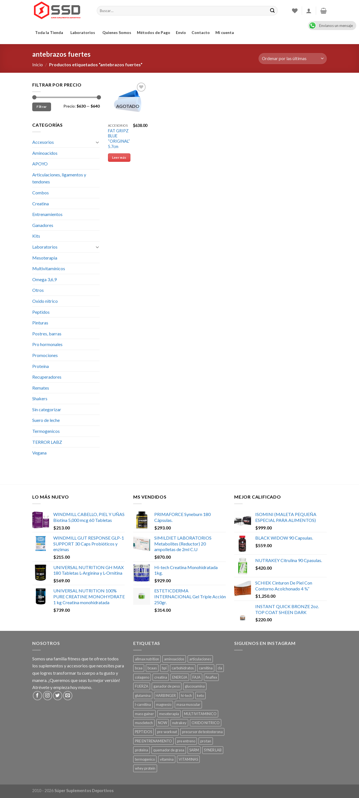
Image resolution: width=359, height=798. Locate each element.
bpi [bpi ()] (164, 668)
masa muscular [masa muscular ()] (188, 704)
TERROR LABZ (47, 442)
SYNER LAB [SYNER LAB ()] (213, 750)
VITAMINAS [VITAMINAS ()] (188, 759)
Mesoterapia (44, 257)
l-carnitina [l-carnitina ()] (143, 704)
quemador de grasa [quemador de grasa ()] (168, 750)
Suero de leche (46, 420)
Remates (40, 387)
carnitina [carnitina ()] (206, 668)
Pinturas (40, 322)
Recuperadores (46, 376)
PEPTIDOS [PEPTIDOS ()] (143, 731)
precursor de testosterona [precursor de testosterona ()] (202, 731)
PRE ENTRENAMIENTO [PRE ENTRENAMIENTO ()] (153, 741)
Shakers (39, 398)
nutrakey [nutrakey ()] (179, 722)
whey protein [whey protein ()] (145, 768)
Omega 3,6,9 (44, 279)
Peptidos (41, 312)
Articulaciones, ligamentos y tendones (59, 178)
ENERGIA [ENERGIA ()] (179, 677)
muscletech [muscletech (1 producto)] (144, 722)
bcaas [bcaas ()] (152, 668)
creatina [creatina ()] (160, 677)
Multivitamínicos (48, 268)
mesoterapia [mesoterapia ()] (169, 713)
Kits (36, 235)
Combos (40, 192)
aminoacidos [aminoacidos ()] (174, 659)
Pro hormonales (47, 344)
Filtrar (41, 106)
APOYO (40, 163)
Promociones (45, 355)
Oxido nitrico (45, 301)
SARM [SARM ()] (194, 750)
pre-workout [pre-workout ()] (167, 731)
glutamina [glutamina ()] (143, 695)
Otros (38, 290)
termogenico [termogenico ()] (145, 759)
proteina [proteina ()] (141, 750)
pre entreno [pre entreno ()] (186, 741)
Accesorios (43, 142)
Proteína (40, 366)
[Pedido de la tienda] (293, 58)
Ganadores (42, 225)
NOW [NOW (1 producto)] (162, 722)
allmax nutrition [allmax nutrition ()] (147, 659)
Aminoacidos (44, 153)
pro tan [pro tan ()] (205, 741)
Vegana (39, 452)
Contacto (201, 32)
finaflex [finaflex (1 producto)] (211, 677)
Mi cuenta (224, 32)
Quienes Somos (116, 32)
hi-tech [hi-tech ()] (186, 695)
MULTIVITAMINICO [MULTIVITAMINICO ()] (200, 713)
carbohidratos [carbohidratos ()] (183, 668)
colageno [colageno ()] (142, 677)
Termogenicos (46, 431)
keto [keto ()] (200, 695)
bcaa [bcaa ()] (138, 668)
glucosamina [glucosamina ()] (195, 686)
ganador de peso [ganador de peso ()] (166, 686)
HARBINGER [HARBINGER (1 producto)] (166, 695)
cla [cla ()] (220, 668)
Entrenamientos (47, 214)
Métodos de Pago (153, 32)
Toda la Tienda (50, 32)
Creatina (40, 203)
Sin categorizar (46, 409)
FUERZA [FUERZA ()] (141, 686)
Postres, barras (46, 333)
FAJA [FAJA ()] (196, 677)
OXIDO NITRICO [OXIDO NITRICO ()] (206, 722)
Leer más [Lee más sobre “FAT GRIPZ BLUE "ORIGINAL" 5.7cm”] (119, 157)
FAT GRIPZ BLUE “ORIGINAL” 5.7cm (119, 138)
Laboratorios (83, 32)
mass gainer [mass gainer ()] (144, 713)
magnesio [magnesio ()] (163, 704)
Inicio (37, 64)
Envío (181, 32)
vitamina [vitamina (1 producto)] (167, 759)
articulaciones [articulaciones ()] (200, 659)
